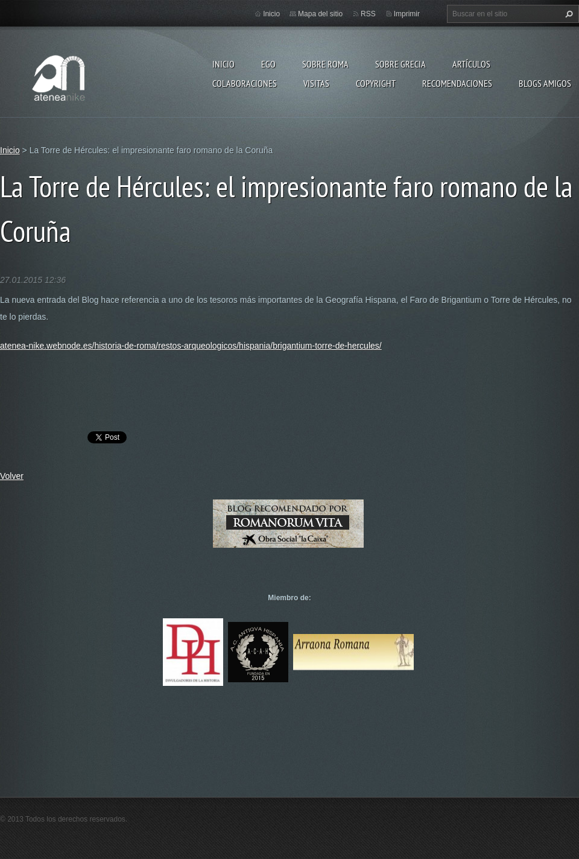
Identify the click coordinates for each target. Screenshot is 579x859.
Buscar (567, 14)
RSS (368, 14)
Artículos (471, 64)
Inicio (223, 64)
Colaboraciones (244, 83)
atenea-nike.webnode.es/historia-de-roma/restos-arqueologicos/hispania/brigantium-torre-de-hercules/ (191, 345)
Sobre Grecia (400, 64)
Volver (12, 476)
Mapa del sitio (320, 14)
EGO (268, 64)
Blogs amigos (545, 83)
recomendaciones (457, 83)
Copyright (376, 83)
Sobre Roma (325, 64)
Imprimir (407, 14)
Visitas (316, 83)
